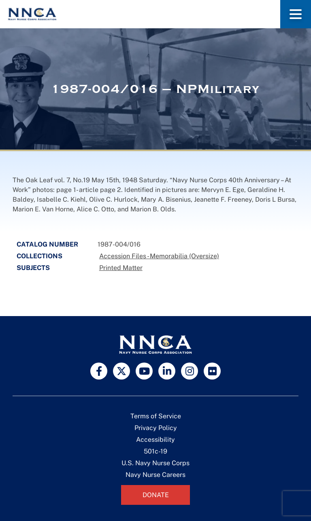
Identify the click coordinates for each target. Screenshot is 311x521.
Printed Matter (121, 268)
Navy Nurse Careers (155, 475)
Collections (39, 256)
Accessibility (155, 439)
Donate (156, 495)
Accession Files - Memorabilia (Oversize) (159, 256)
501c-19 (155, 451)
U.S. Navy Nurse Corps (155, 463)
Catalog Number (47, 244)
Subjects (33, 268)
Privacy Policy (155, 428)
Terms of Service (155, 416)
